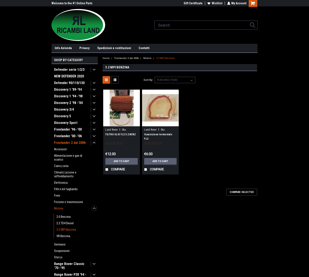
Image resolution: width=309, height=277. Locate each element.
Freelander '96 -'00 (68, 129)
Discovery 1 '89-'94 (68, 89)
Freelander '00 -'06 (68, 136)
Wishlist (214, 3)
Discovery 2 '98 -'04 (68, 103)
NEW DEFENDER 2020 (69, 76)
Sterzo (58, 257)
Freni (57, 195)
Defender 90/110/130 (69, 83)
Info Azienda (63, 48)
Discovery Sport (65, 123)
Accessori (60, 149)
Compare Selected (242, 192)
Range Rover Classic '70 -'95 (69, 266)
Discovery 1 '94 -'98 (68, 96)
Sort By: (148, 79)
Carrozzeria (61, 166)
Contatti (144, 48)
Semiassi (59, 244)
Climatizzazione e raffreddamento (65, 174)
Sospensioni (62, 251)
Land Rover (111, 129)
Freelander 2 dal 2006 (70, 143)
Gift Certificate (192, 3)
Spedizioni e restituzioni (114, 48)
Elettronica (61, 183)
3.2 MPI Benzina (66, 230)
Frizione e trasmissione (68, 202)
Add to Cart (121, 161)
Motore (58, 208)
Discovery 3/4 (64, 109)
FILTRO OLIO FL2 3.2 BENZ (120, 134)
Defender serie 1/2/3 (69, 70)
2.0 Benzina (63, 217)
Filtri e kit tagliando (66, 189)
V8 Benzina (63, 236)
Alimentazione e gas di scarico (68, 157)
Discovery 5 (62, 116)
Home (106, 58)
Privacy (84, 48)
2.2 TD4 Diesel (65, 223)
